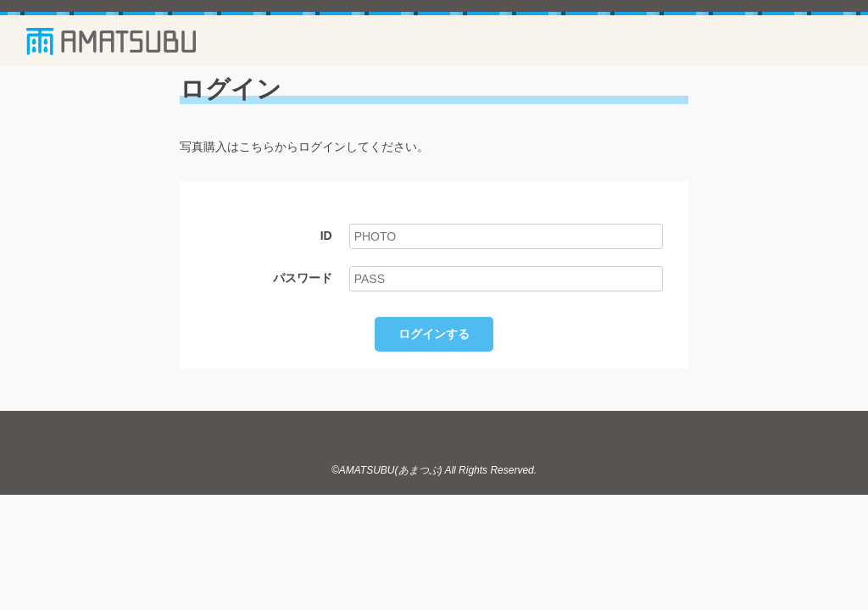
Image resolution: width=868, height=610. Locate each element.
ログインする (434, 334)
